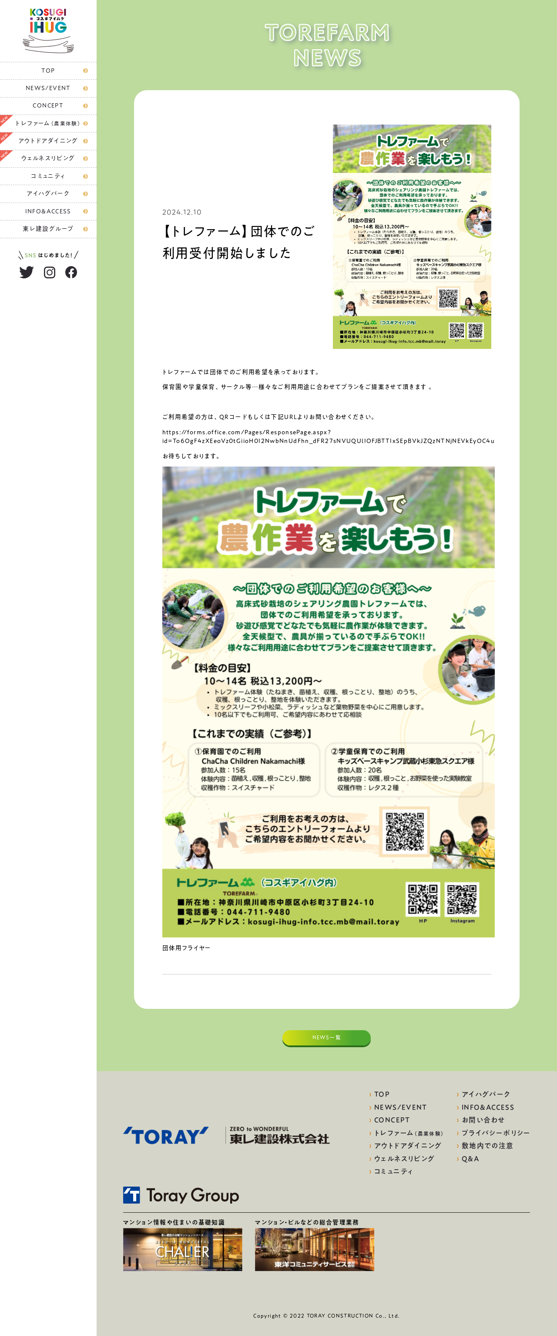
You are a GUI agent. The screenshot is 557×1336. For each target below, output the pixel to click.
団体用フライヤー (186, 948)
